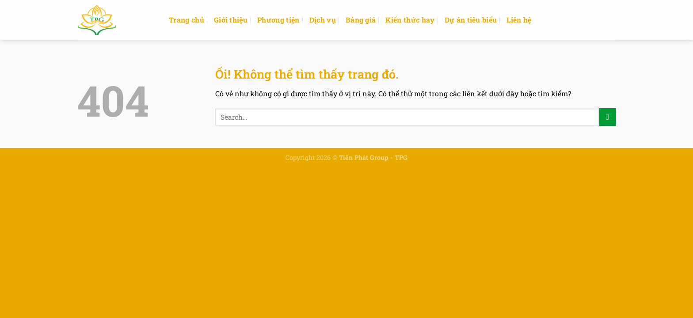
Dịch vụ (322, 19)
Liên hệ (518, 19)
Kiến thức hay (409, 19)
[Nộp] (607, 116)
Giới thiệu (231, 19)
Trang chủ (186, 19)
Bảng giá (361, 19)
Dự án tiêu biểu (471, 19)
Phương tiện (278, 19)
